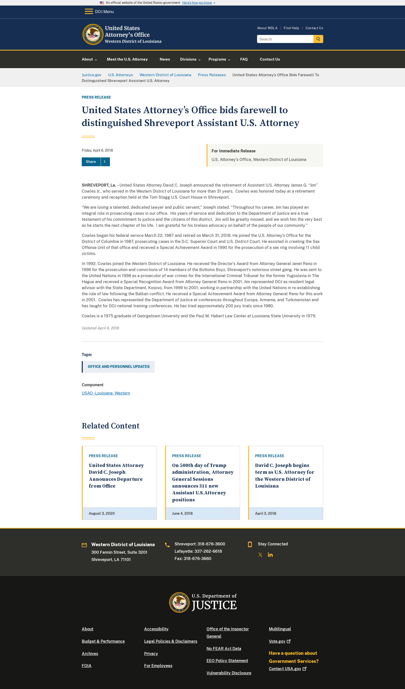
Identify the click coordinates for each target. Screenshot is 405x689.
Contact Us (314, 28)
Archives (90, 653)
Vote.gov (280, 641)
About (87, 629)
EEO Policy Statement (227, 660)
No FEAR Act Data (224, 648)
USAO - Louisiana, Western (106, 393)
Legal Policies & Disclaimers (170, 641)
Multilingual (280, 629)
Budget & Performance (103, 641)
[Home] (123, 44)
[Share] (96, 161)
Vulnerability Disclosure (229, 673)
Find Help (291, 28)
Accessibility (156, 629)
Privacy (151, 653)
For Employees (158, 665)
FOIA (87, 665)
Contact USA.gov (288, 668)
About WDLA (267, 28)
